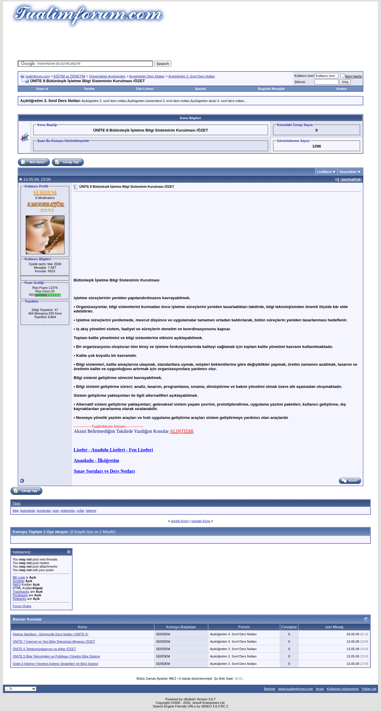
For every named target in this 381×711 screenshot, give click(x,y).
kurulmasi (44, 510)
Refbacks (19, 598)
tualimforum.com (38, 76)
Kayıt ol (42, 88)
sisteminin (68, 510)
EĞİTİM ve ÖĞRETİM (69, 76)
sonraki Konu (200, 521)
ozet (56, 510)
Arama (341, 88)
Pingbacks (20, 595)
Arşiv (320, 689)
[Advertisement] (190, 43)
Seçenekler (348, 172)
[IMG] (17, 584)
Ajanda (200, 88)
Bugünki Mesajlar (271, 88)
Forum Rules (22, 606)
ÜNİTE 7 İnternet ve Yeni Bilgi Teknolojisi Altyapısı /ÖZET (54, 641)
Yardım (89, 88)
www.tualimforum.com (295, 689)
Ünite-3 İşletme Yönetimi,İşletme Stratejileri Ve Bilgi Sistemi (55, 663)
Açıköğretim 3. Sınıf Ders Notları (191, 76)
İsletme (91, 510)
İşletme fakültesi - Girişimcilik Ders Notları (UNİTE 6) (50, 634)
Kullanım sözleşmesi (343, 689)
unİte (80, 510)
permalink (351, 179)
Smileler (19, 581)
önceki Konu (180, 521)
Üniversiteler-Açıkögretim (107, 76)
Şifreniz (300, 82)
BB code (19, 577)
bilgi (16, 510)
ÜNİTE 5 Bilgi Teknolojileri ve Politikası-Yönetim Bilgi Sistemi (56, 656)
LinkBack (324, 172)
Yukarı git (368, 689)
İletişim (269, 689)
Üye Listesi (145, 88)
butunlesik (27, 510)
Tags (16, 503)
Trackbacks (21, 591)
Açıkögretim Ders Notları (147, 76)
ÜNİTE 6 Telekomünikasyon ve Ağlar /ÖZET (44, 649)
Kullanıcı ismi (304, 75)
